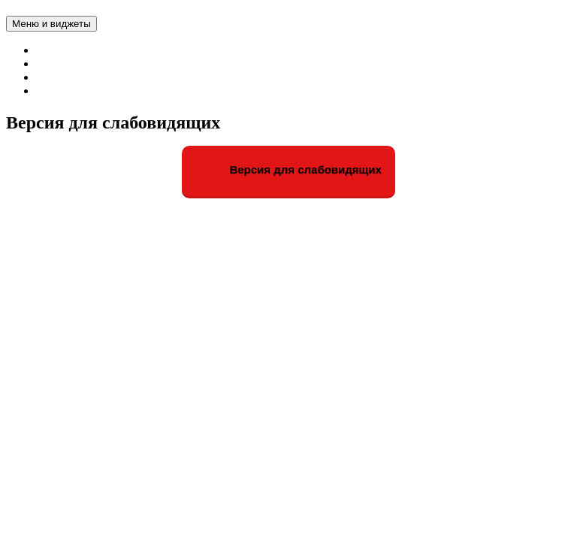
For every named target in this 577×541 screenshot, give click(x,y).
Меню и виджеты (51, 23)
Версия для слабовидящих (288, 171)
